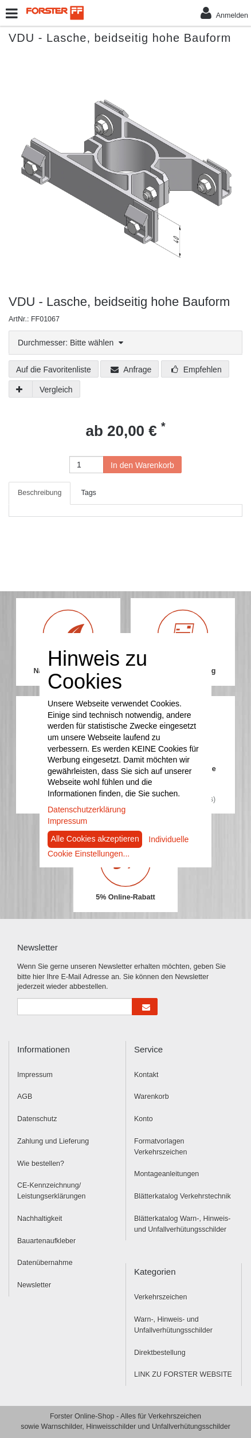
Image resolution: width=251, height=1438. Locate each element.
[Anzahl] (86, 464)
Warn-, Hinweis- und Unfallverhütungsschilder (173, 1324)
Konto (143, 1119)
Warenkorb (151, 1097)
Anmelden (224, 13)
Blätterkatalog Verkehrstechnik (182, 1196)
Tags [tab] (88, 493)
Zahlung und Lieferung (53, 1141)
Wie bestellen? (40, 1164)
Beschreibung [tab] (39, 493)
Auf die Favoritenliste (53, 369)
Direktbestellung (160, 1353)
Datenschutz (37, 1119)
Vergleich (56, 389)
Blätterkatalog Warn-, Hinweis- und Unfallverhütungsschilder (182, 1224)
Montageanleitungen (166, 1174)
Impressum (35, 1075)
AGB (24, 1097)
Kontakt (146, 1075)
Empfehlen (196, 369)
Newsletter (34, 1285)
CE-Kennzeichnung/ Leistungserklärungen (51, 1190)
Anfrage (131, 369)
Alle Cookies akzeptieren (95, 838)
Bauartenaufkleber (46, 1241)
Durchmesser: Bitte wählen (70, 342)
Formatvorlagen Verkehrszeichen (160, 1146)
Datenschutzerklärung (87, 809)
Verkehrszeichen (160, 1297)
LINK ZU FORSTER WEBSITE (183, 1374)
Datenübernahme (45, 1263)
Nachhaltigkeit (39, 1219)
